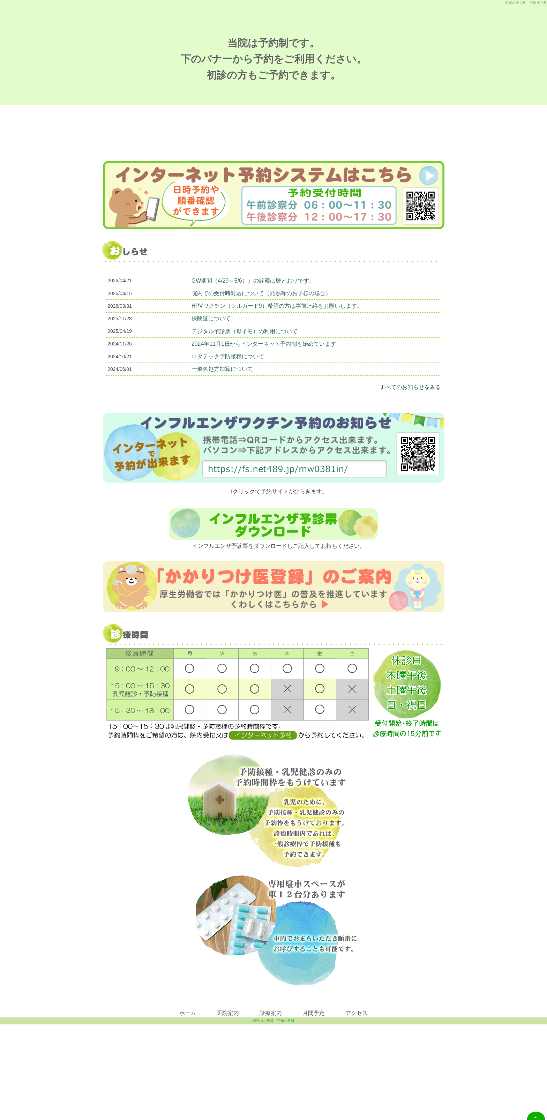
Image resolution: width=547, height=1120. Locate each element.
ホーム (187, 1039)
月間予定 (313, 1039)
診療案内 (271, 1039)
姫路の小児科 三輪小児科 (273, 1116)
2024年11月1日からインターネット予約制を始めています (264, 370)
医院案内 (228, 1039)
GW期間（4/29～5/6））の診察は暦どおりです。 (253, 306)
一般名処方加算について (222, 395)
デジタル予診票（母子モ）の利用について (245, 357)
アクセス (356, 1039)
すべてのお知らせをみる (410, 413)
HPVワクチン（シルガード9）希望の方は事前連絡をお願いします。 (277, 332)
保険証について (211, 344)
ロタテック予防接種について (228, 382)
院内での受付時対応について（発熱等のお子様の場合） (261, 319)
